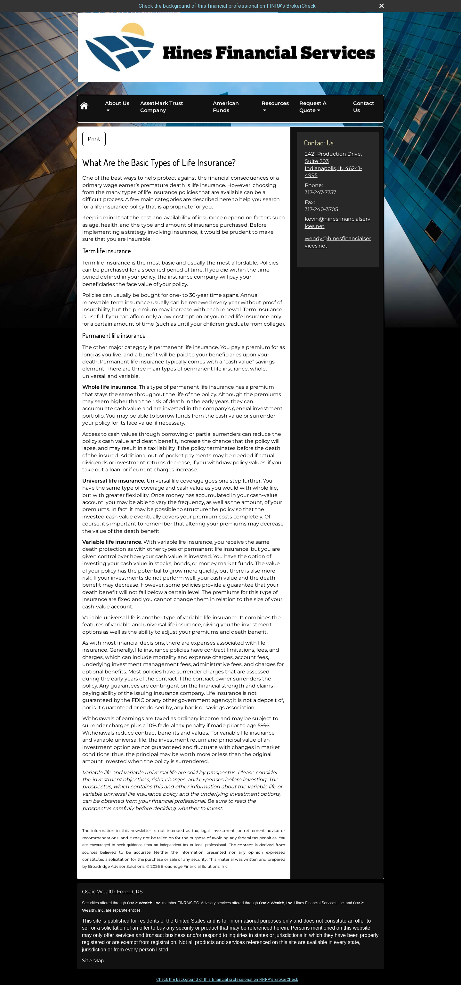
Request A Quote (313, 106)
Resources (275, 103)
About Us (117, 103)
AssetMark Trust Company (161, 106)
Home (84, 107)
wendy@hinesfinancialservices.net (338, 241)
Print (94, 139)
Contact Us (363, 106)
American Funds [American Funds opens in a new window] (226, 106)
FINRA (182, 903)
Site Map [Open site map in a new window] (93, 960)
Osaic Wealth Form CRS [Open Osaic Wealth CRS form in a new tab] (112, 892)
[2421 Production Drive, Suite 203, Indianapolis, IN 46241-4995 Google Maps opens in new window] (338, 165)
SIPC (194, 903)
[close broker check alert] (381, 5)
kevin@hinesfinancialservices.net (337, 222)
